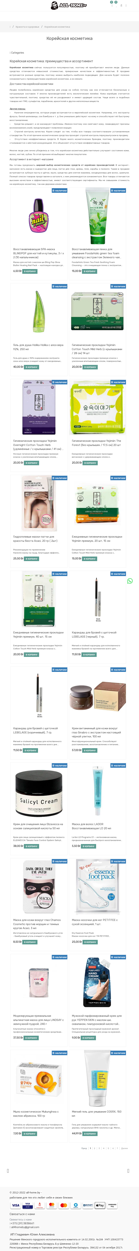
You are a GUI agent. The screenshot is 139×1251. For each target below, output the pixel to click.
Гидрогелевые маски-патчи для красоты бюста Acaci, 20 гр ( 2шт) (35, 538)
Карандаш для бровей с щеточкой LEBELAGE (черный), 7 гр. (94, 634)
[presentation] (8, 1171)
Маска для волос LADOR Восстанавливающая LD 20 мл (91, 826)
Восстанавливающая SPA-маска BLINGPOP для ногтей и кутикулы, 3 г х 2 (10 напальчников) (38, 253)
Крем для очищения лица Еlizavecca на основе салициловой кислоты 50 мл (38, 826)
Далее (124, 1148)
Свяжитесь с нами (21, 1219)
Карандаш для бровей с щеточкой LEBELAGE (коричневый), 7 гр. (35, 730)
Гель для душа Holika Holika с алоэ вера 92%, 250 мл (38, 347)
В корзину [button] (30, 271)
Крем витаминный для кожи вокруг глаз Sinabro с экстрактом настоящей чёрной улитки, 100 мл (96, 732)
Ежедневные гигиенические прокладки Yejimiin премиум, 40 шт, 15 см (38, 634)
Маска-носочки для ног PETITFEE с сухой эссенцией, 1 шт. (95, 922)
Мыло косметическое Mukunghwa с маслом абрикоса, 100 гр (36, 1113)
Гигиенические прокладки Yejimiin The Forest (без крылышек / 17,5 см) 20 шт (96, 443)
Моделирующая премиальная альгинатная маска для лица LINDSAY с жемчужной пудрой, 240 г (38, 1020)
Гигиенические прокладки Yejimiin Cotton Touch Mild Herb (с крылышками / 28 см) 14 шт (97, 349)
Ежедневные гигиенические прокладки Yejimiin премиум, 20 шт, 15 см (97, 538)
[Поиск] (126, 46)
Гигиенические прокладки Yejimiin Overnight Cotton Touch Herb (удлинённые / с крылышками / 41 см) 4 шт (38, 445)
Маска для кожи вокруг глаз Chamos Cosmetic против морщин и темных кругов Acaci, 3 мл (37, 924)
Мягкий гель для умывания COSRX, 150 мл (96, 1113)
